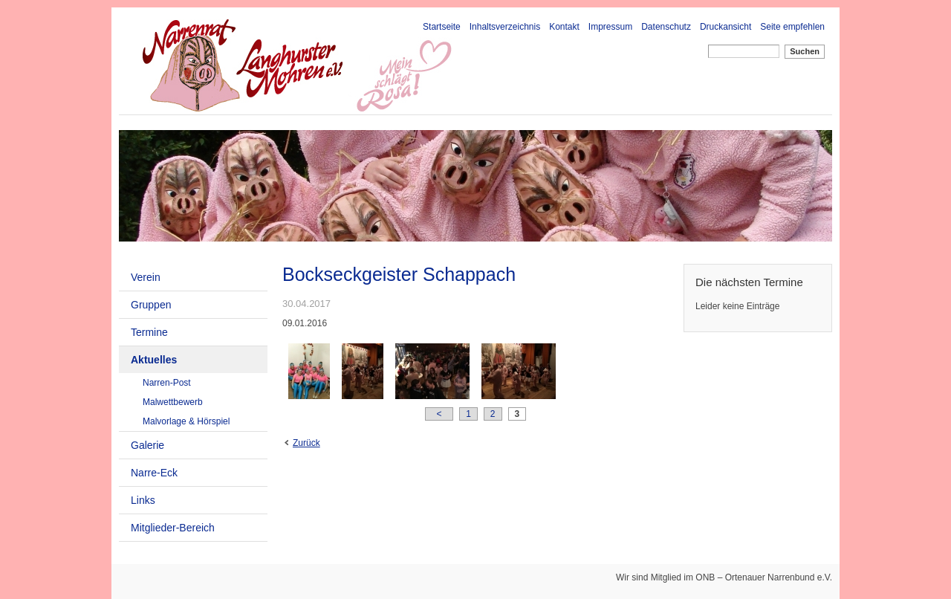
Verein (145, 277)
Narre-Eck (154, 473)
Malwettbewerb (173, 402)
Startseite (442, 27)
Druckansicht (725, 27)
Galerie (147, 445)
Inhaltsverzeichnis (505, 27)
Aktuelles (154, 360)
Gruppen (151, 305)
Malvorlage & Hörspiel (186, 421)
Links (143, 500)
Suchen (804, 51)
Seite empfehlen (792, 27)
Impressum (610, 27)
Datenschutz (666, 27)
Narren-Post (167, 383)
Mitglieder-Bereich (173, 528)
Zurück (306, 443)
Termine (149, 332)
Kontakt (564, 27)
